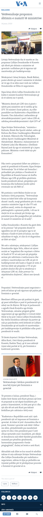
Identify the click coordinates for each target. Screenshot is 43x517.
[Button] (32, 28)
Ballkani (5, 10)
